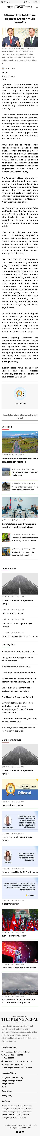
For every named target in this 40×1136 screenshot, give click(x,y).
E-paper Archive (31, 2)
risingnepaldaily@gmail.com (20, 1061)
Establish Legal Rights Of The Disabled (20, 636)
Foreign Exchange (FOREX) (11, 1081)
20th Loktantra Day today (14, 935)
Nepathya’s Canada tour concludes (19, 967)
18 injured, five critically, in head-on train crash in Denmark (23, 555)
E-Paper (5, 2)
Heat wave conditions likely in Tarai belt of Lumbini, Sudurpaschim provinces (18, 1002)
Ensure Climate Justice (12, 613)
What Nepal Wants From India (16, 666)
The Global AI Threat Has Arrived (17, 697)
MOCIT (4, 1087)
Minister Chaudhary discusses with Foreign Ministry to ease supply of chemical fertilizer (25, 540)
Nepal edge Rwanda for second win (19, 672)
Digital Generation (10, 904)
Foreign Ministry (7, 1084)
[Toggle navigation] (37, 7)
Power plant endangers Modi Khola (18, 651)
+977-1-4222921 (16, 1055)
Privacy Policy (6, 1096)
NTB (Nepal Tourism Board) (12, 1078)
